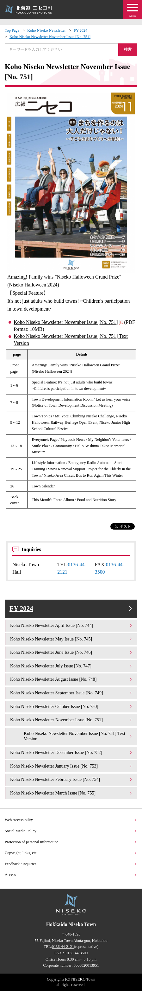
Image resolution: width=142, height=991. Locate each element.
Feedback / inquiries (71, 864)
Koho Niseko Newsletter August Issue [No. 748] (71, 679)
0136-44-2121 (63, 946)
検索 (128, 49)
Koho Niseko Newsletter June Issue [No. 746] (71, 652)
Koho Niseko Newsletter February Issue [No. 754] (71, 779)
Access (71, 874)
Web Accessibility (71, 820)
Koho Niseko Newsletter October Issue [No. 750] (71, 706)
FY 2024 (80, 30)
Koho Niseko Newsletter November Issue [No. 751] (49, 37)
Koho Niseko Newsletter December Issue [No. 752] (71, 752)
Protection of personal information (71, 842)
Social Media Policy (71, 831)
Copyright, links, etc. (71, 853)
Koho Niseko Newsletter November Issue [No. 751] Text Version (71, 339)
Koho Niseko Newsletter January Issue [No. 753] (71, 766)
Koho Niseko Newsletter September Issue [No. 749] (71, 692)
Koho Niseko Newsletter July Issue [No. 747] (71, 665)
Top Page (12, 30)
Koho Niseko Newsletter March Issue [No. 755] (71, 792)
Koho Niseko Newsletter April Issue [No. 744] (71, 625)
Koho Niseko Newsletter (46, 30)
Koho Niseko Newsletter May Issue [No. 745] (71, 638)
